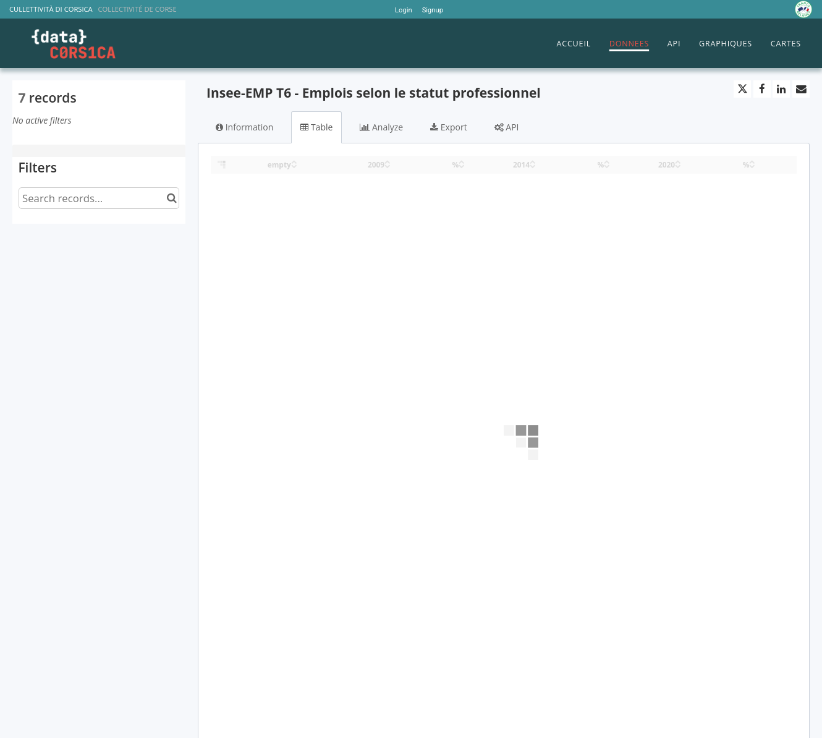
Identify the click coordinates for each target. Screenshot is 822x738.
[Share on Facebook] (762, 89)
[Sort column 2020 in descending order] (678, 165)
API (673, 43)
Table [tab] (316, 127)
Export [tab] (448, 127)
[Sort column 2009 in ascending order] (387, 161)
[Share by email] (801, 89)
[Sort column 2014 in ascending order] (533, 161)
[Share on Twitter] (742, 89)
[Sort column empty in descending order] (294, 165)
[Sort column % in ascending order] (462, 161)
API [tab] (506, 127)
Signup (432, 10)
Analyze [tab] (381, 127)
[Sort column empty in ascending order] (294, 161)
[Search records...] (99, 198)
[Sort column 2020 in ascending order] (678, 161)
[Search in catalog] (171, 198)
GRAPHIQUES (725, 43)
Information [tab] (244, 127)
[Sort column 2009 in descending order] (387, 165)
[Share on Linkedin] (781, 89)
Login (403, 10)
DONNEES (629, 43)
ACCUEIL (573, 43)
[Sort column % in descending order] (462, 165)
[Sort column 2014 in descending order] (533, 165)
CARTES (786, 43)
